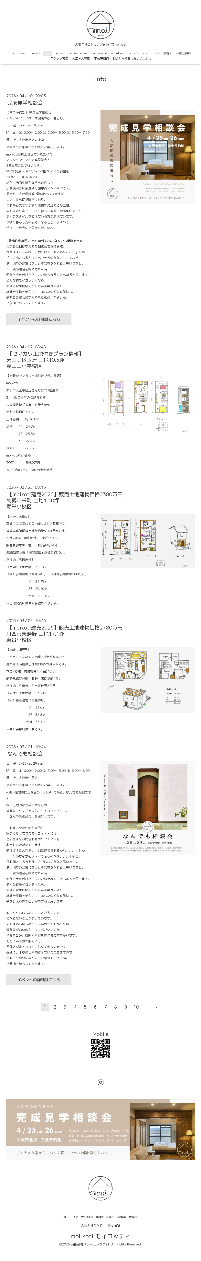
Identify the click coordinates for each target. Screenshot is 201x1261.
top (13, 53)
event (24, 53)
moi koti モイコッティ (101, 1236)
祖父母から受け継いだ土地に (132, 58)
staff (146, 53)
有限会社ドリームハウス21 (90, 1244)
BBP (156, 53)
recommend (99, 53)
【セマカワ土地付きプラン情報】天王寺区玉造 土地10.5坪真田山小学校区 (45, 359)
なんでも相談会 (25, 753)
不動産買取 (183, 53)
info (47, 53)
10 (136, 1007)
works (36, 53)
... (146, 1007)
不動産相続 (101, 58)
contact (133, 53)
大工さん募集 (81, 58)
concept (60, 53)
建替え (167, 53)
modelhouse (78, 53)
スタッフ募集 (59, 58)
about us (117, 53)
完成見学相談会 (25, 102)
